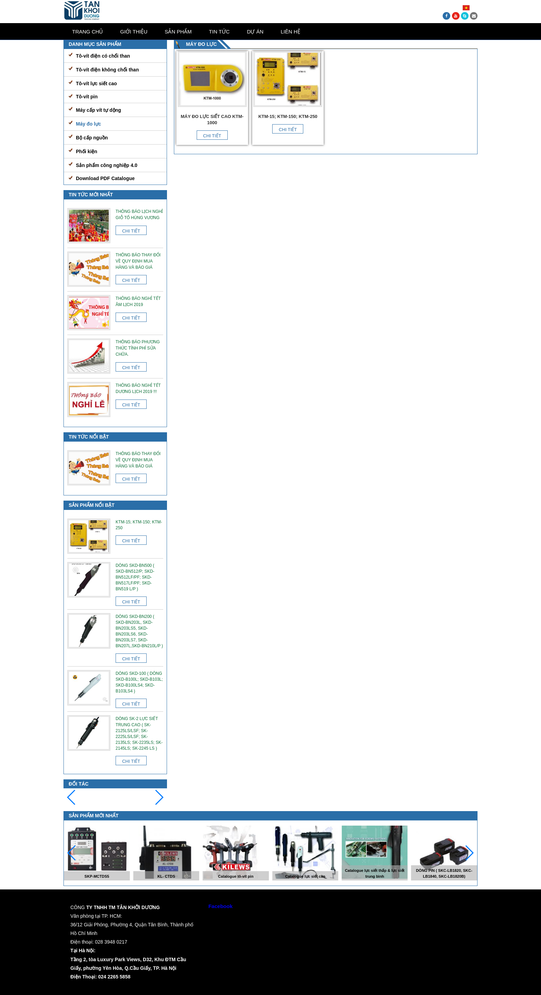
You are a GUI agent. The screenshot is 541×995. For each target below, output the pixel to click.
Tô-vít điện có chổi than (103, 56)
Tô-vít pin (87, 96)
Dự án (255, 32)
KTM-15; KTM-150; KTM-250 (287, 116)
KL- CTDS (166, 876)
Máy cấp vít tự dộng (98, 110)
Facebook (220, 906)
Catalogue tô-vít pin (236, 876)
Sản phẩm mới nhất (94, 815)
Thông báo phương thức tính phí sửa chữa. (138, 348)
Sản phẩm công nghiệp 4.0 (106, 165)
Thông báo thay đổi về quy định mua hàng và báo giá (138, 261)
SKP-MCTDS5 (97, 876)
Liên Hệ (290, 32)
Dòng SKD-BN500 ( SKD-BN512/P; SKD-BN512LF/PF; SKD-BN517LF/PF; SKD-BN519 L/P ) (135, 577)
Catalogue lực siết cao (305, 876)
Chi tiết (212, 135)
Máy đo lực (88, 124)
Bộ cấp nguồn (92, 137)
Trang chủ (87, 32)
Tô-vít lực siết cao (96, 83)
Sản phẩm (178, 32)
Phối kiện (86, 151)
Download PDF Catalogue (105, 178)
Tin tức (219, 32)
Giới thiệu (133, 32)
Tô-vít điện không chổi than (107, 69)
